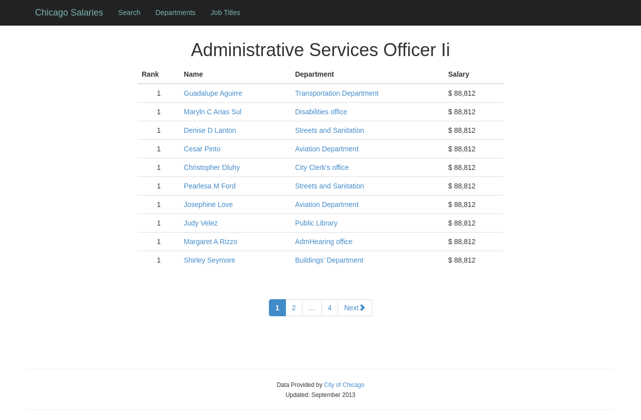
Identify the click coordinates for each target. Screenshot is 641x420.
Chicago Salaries (69, 13)
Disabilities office (321, 112)
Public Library (316, 223)
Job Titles (225, 13)
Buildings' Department (329, 260)
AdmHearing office (324, 242)
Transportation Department (337, 93)
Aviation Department (327, 149)
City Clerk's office (322, 167)
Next (355, 308)
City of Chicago (344, 384)
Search (129, 13)
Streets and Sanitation (329, 130)
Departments (175, 13)
